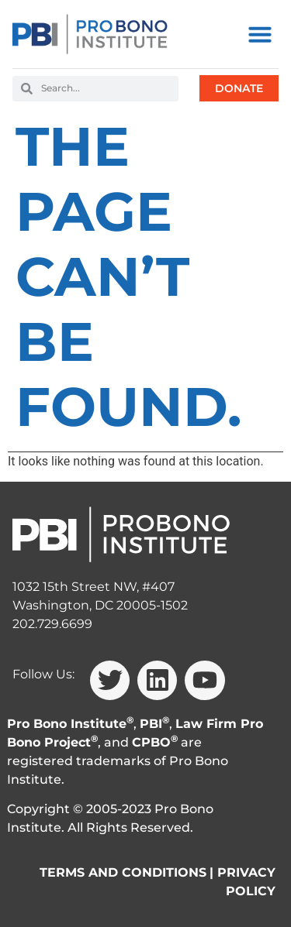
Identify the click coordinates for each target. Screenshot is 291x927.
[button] (260, 34)
